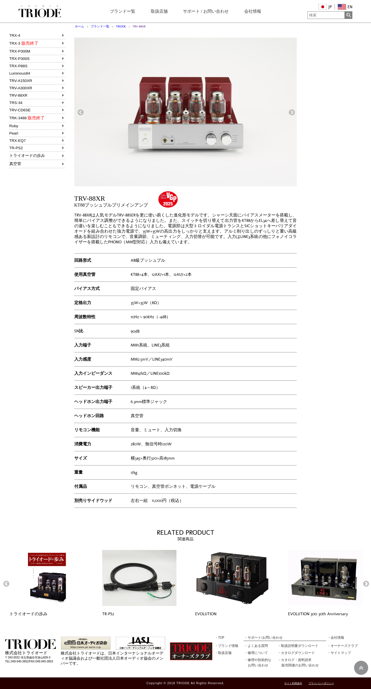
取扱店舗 (159, 11)
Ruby (13, 126)
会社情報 (252, 11)
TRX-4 (14, 35)
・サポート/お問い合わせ (263, 638)
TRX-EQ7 (17, 140)
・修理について (256, 653)
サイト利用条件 (293, 683)
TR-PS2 (16, 148)
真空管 (15, 164)
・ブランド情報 (226, 646)
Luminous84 (19, 73)
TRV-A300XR (20, 88)
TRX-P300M (19, 51)
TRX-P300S (19, 59)
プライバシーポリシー (321, 683)
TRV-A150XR (20, 81)
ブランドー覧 (122, 11)
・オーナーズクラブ (342, 646)
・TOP (219, 638)
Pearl (13, 133)
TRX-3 (23, 43)
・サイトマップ (339, 653)
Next (291, 112)
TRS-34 (16, 103)
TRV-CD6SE (20, 110)
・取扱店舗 (223, 653)
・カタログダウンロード (296, 653)
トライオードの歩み (27, 155)
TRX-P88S (18, 66)
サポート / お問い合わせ (206, 11)
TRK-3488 (27, 117)
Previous (80, 112)
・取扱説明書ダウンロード (298, 646)
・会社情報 (335, 638)
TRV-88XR (18, 95)
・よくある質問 (256, 646)
